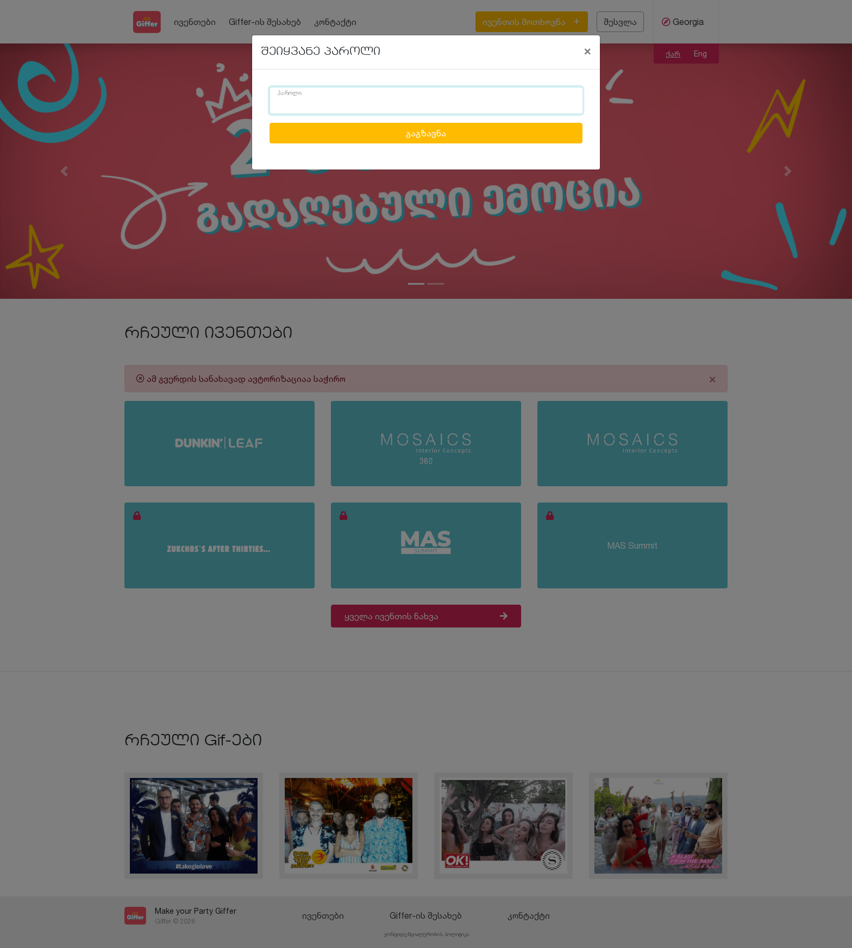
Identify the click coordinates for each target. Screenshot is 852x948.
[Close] (587, 50)
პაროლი (289, 93)
